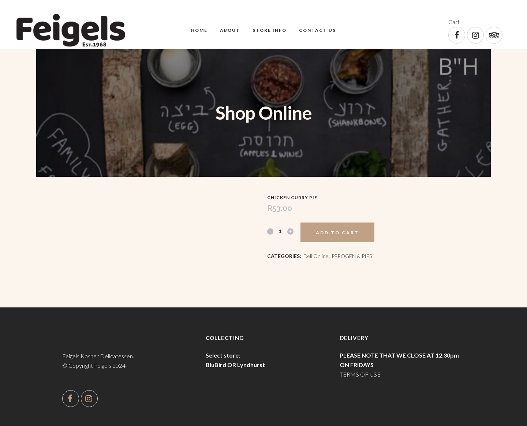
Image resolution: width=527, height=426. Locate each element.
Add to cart (337, 232)
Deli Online (315, 256)
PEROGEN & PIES (352, 256)
